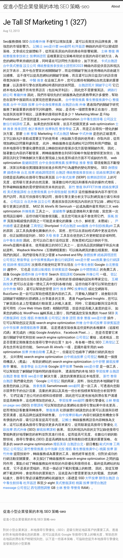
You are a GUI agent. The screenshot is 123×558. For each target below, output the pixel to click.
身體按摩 (89, 255)
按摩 (25, 352)
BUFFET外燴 (92, 187)
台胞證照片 (86, 85)
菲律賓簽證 (60, 269)
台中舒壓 (98, 362)
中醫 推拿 (37, 80)
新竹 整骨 (110, 376)
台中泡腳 (50, 449)
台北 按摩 (28, 172)
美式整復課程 (17, 192)
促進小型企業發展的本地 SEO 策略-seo (46, 6)
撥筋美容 (59, 444)
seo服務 (82, 226)
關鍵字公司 (103, 85)
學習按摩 (102, 371)
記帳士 (38, 46)
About (115, 6)
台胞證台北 (75, 444)
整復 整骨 (20, 376)
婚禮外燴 (13, 172)
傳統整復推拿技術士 (80, 172)
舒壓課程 (37, 405)
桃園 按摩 (106, 449)
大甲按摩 (91, 478)
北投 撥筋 (27, 318)
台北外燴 (30, 202)
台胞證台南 (70, 105)
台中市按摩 (11, 328)
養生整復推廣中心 (99, 100)
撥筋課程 (24, 265)
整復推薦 (52, 410)
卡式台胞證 (109, 61)
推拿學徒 (27, 366)
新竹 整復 (75, 187)
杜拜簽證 (78, 46)
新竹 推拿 (60, 289)
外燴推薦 (28, 211)
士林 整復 (108, 51)
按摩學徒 (72, 163)
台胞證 (60, 172)
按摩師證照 (38, 56)
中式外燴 (85, 134)
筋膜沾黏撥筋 (41, 269)
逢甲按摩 (65, 366)
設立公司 (29, 66)
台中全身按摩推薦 (48, 105)
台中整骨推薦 (75, 100)
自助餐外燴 (37, 41)
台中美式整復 (12, 66)
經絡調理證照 (45, 172)
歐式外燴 (105, 444)
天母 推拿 (52, 235)
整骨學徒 (65, 129)
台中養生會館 (12, 240)
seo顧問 (65, 46)
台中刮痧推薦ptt (100, 226)
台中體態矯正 (89, 269)
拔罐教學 (59, 211)
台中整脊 (41, 274)
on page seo (12, 405)
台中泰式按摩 (65, 177)
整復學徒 (23, 260)
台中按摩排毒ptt (70, 415)
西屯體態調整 (40, 488)
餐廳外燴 (20, 95)
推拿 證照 (69, 318)
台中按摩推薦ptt (42, 260)
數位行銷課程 (12, 124)
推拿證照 (20, 129)
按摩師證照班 (96, 177)
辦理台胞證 (107, 478)
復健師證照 (30, 163)
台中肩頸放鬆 (57, 192)
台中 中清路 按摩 (22, 105)
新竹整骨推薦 (34, 449)
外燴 (82, 105)
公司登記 (9, 260)
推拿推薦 (39, 386)
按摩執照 (51, 129)
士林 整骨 (63, 488)
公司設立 (110, 119)
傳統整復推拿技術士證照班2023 (60, 66)
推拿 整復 (86, 163)
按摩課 (73, 192)
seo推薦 (97, 260)
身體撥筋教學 (30, 328)
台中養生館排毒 (91, 119)
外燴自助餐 (37, 352)
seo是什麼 (51, 46)
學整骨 (75, 488)
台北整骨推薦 (37, 192)
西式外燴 (20, 429)
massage (9, 488)
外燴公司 (92, 274)
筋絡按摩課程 (106, 172)
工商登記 (37, 226)
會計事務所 (36, 129)
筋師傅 (12, 265)
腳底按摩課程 (46, 429)
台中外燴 (9, 289)
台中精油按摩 (73, 357)
